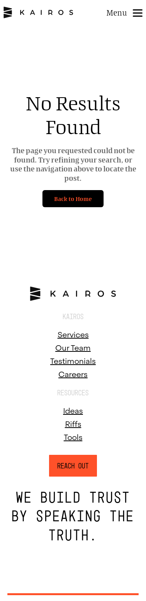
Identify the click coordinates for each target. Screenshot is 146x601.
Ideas (73, 410)
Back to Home (73, 199)
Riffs (73, 423)
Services (73, 333)
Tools (73, 436)
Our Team (73, 347)
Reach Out (73, 465)
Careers (73, 373)
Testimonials (73, 360)
